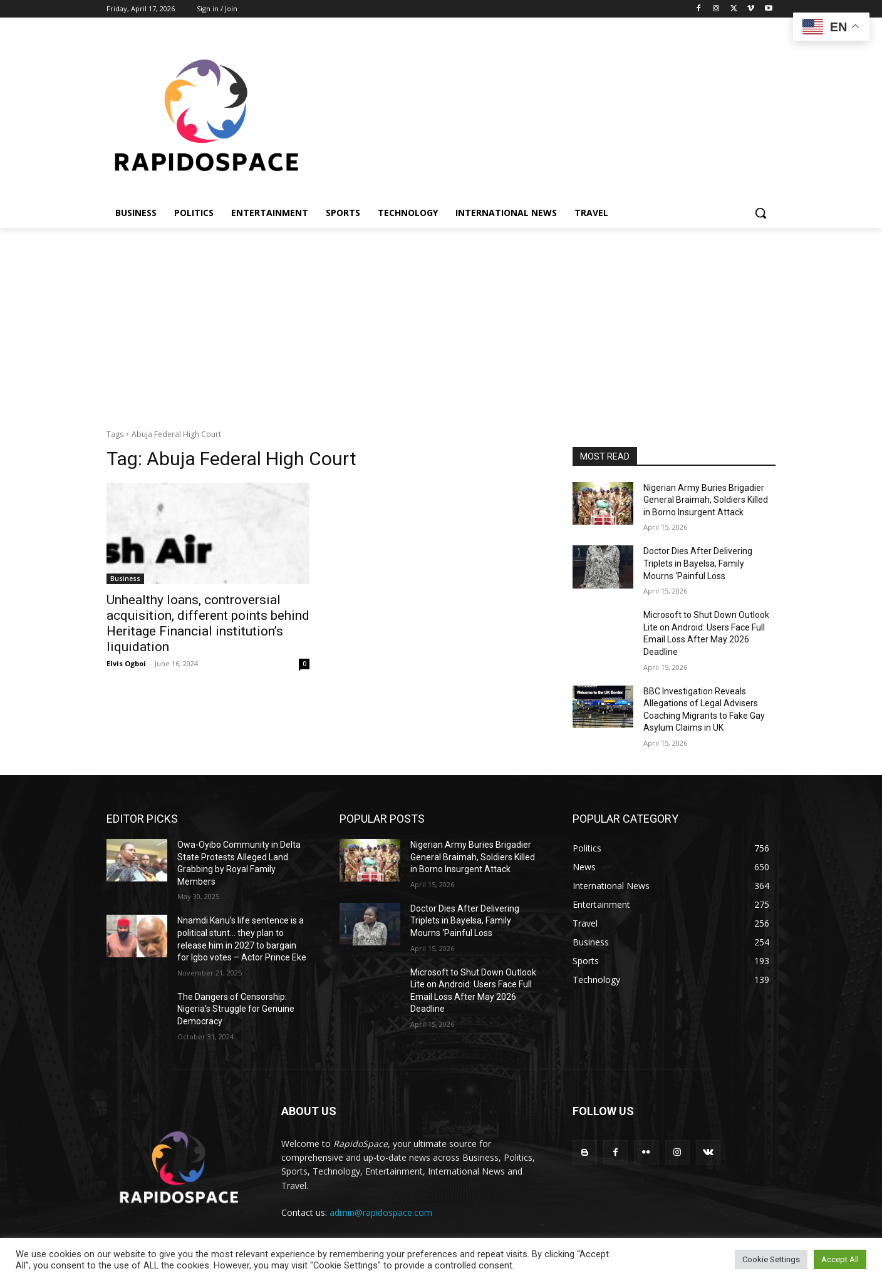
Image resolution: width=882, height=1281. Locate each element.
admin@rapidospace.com (380, 1212)
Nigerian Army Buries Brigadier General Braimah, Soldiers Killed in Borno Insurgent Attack (705, 500)
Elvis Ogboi (126, 663)
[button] (760, 213)
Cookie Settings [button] (771, 1259)
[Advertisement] (441, 321)
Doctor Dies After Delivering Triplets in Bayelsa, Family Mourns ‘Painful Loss (697, 563)
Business (125, 578)
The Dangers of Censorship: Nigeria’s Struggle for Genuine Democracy (235, 1009)
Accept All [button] (840, 1259)
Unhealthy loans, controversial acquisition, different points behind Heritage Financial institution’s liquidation (207, 623)
